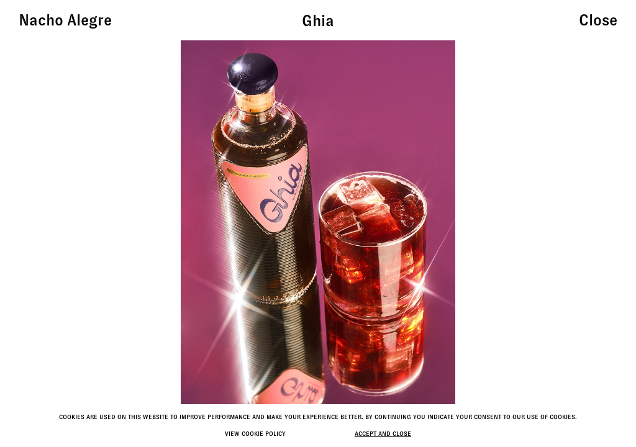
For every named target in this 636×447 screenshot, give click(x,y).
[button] (540, 223)
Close (598, 20)
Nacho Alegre (65, 20)
